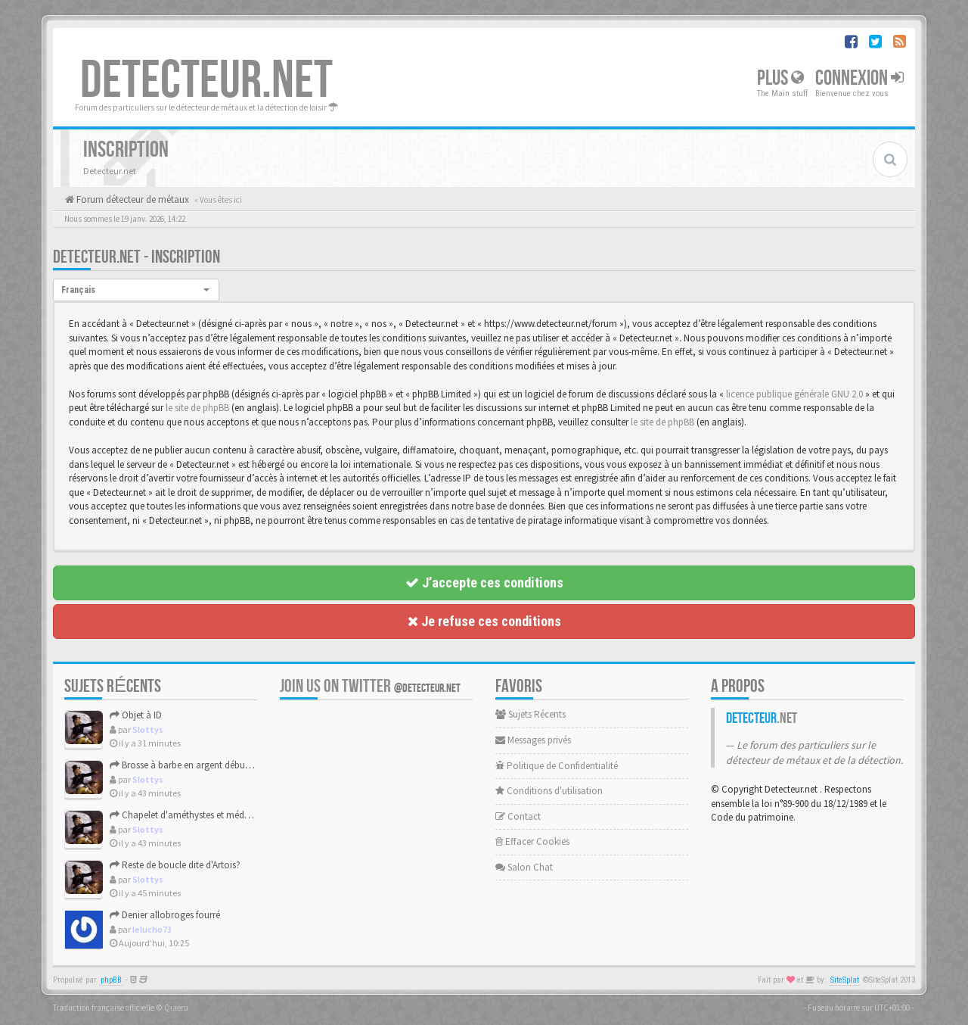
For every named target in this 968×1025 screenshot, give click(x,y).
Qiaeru (176, 1007)
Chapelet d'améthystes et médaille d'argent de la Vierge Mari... (241, 814)
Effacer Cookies (532, 841)
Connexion (859, 78)
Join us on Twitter (370, 686)
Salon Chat (524, 867)
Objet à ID (136, 715)
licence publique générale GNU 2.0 (794, 394)
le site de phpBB (197, 407)
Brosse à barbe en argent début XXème (194, 765)
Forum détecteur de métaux (131, 199)
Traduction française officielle (103, 1007)
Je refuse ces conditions (484, 621)
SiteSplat (844, 980)
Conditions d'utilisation (549, 790)
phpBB (111, 980)
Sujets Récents (530, 714)
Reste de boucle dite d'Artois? (175, 864)
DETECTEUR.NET (206, 81)
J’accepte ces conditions (484, 582)
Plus (780, 78)
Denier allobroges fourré (165, 914)
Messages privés (533, 740)
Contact (518, 816)
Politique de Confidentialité (556, 765)
